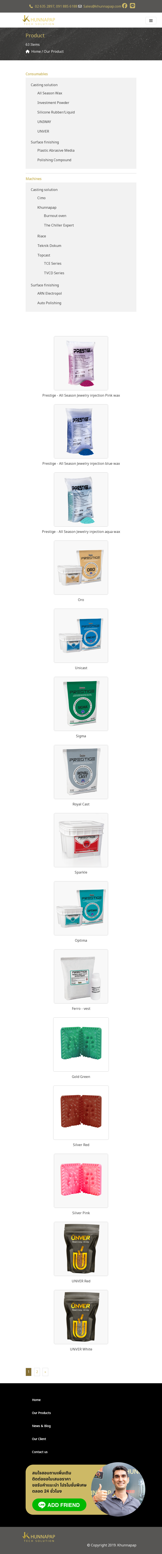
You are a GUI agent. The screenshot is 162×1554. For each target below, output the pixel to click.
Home (36, 1400)
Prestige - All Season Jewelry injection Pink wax (81, 395)
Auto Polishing (49, 303)
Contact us (40, 1452)
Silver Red (81, 1145)
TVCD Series (54, 273)
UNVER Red (81, 1281)
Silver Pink (81, 1213)
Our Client (39, 1439)
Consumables (37, 74)
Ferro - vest (81, 1008)
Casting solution (44, 85)
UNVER (43, 131)
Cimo (41, 198)
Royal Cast (81, 804)
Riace (41, 236)
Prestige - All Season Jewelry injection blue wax (81, 463)
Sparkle (81, 872)
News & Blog (41, 1426)
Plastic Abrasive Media (55, 150)
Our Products (41, 1413)
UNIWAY (44, 122)
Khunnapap (46, 207)
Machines (33, 179)
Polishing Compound (54, 160)
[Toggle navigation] (150, 20)
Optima (81, 940)
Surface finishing (45, 142)
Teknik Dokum (49, 245)
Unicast (81, 668)
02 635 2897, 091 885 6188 (53, 6)
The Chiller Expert (59, 225)
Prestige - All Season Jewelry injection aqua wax (81, 531)
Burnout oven (55, 215)
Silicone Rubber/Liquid (56, 112)
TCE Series (52, 263)
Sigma (81, 736)
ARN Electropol (49, 293)
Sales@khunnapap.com (102, 6)
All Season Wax (49, 93)
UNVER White (81, 1349)
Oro (81, 600)
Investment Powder (53, 102)
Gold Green (81, 1076)
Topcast (43, 255)
